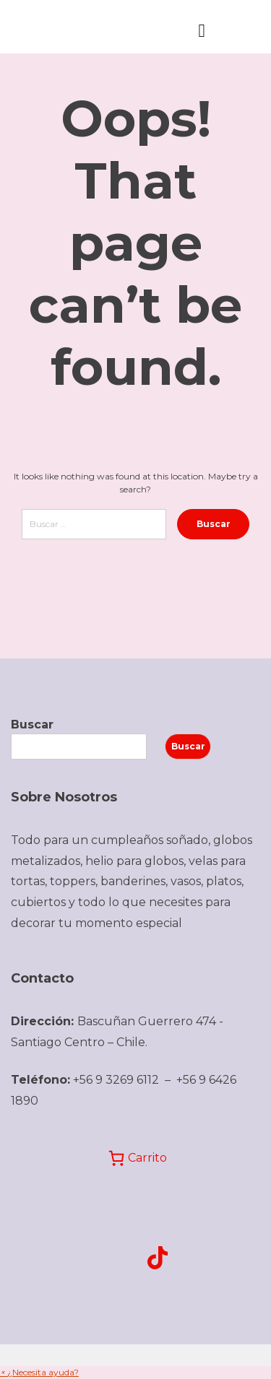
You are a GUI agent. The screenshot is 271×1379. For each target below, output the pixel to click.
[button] (39, 1372)
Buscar (32, 724)
